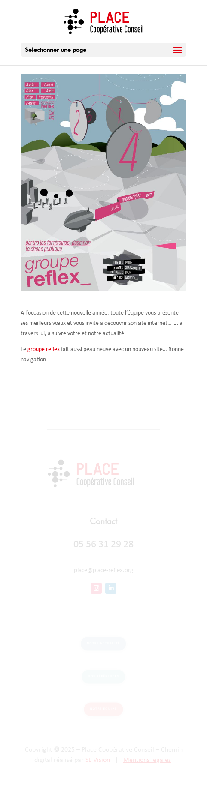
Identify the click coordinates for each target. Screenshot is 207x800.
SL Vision (97, 760)
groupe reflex (43, 349)
